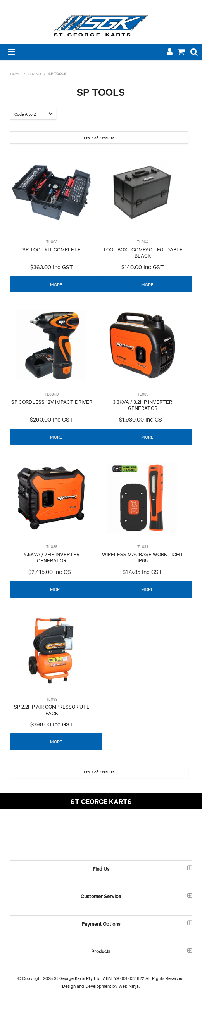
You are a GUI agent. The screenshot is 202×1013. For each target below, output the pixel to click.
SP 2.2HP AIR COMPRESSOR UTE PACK (52, 709)
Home (15, 73)
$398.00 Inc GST (51, 724)
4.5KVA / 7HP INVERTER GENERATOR (51, 557)
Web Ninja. (129, 986)
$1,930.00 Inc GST (142, 419)
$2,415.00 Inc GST (51, 572)
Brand (34, 73)
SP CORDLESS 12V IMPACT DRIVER (51, 401)
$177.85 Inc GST (142, 572)
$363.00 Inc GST (51, 267)
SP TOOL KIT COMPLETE (51, 248)
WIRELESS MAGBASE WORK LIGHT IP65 (142, 557)
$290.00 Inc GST (51, 419)
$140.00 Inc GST (142, 267)
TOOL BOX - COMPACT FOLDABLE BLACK (143, 252)
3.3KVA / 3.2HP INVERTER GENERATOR (142, 404)
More (56, 284)
